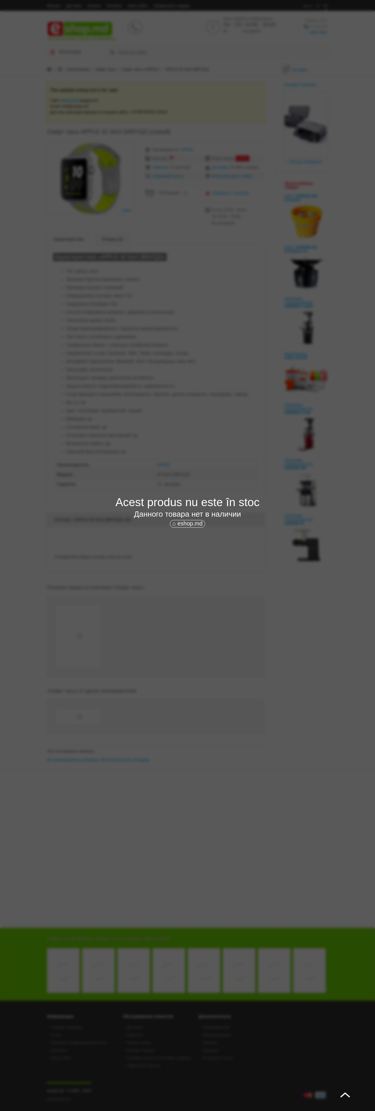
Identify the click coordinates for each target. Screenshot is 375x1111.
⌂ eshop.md (188, 523)
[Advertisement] (187, 573)
